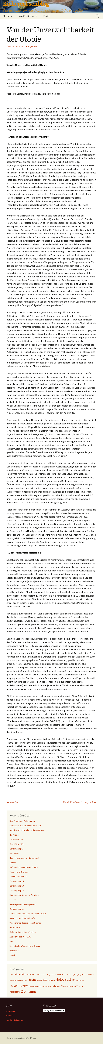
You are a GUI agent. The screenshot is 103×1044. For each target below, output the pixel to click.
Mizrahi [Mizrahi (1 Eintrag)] (49, 986)
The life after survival (19, 876)
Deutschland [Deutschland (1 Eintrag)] (14, 980)
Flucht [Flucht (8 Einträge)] (32, 980)
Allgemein (32, 46)
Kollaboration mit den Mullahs (23, 932)
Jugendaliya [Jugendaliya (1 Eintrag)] (33, 986)
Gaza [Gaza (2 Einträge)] (45, 980)
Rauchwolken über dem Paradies (24, 895)
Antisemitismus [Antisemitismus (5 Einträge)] (21, 974)
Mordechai (14, 950)
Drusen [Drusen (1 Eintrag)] (20, 980)
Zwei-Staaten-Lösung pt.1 (80, 802)
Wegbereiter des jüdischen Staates (25, 922)
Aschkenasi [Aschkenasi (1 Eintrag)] (34, 975)
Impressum (11, 1011)
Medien (46, 16)
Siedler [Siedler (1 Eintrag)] (73, 986)
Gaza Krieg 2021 (17, 844)
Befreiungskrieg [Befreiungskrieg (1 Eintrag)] (72, 975)
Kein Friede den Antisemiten (22, 821)
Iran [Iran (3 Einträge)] (73, 979)
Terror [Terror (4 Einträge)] (79, 986)
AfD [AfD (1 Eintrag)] (11, 975)
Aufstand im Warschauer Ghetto (24, 867)
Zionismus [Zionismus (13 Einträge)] (28, 991)
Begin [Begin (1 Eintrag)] (80, 975)
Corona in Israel (16, 839)
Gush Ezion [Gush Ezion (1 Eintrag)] (51, 980)
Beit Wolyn (14, 853)
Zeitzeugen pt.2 (17, 890)
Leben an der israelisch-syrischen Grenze (28, 913)
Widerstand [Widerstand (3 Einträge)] (15, 991)
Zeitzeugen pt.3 (17, 885)
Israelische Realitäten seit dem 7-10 (25, 825)
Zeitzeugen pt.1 (17, 909)
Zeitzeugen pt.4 (17, 881)
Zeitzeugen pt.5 (17, 848)
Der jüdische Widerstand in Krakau (25, 946)
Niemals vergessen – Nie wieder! (24, 858)
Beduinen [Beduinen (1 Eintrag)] (63, 975)
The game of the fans (19, 872)
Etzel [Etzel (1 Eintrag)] (25, 980)
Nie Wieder (14, 834)
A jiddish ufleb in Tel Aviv (20, 936)
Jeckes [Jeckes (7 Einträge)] (24, 986)
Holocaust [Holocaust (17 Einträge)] (63, 979)
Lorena (13, 899)
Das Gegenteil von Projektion (22, 904)
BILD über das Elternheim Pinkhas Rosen (27, 830)
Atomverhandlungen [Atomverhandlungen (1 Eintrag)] (45, 975)
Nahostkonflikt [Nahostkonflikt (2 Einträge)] (58, 986)
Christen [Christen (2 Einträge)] (90, 974)
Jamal (12, 955)
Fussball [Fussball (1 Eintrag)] (39, 980)
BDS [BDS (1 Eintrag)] (58, 975)
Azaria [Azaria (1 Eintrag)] (54, 975)
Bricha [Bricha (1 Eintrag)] (84, 975)
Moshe (12, 802)
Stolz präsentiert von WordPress (21, 1038)
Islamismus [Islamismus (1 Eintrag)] (80, 980)
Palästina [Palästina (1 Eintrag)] (67, 986)
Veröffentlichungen (28, 16)
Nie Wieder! (15, 927)
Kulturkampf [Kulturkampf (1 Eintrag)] (41, 986)
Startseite (8, 16)
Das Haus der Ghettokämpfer (22, 918)
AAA (11, 941)
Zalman (13, 862)
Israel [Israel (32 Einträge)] (15, 985)
